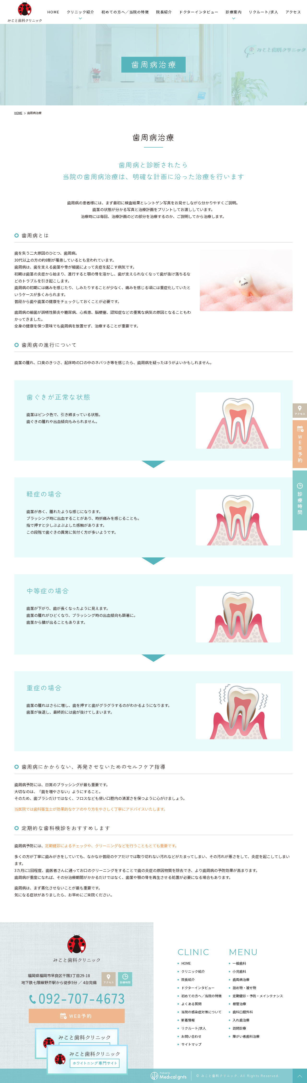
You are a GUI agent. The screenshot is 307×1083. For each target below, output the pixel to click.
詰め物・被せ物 (244, 987)
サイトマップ (191, 1044)
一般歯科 (239, 963)
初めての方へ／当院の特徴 (125, 11)
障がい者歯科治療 (246, 1036)
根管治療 (239, 1003)
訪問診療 (239, 1028)
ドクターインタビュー (198, 11)
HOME (53, 11)
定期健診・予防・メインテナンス (258, 995)
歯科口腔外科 (243, 1011)
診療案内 (234, 11)
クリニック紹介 (80, 11)
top (300, 1076)
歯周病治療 (241, 979)
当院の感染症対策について (201, 1011)
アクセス (293, 11)
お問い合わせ (191, 1036)
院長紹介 (164, 11)
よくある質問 (191, 1003)
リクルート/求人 (263, 11)
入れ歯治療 (241, 1019)
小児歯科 (239, 971)
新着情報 (188, 1019)
